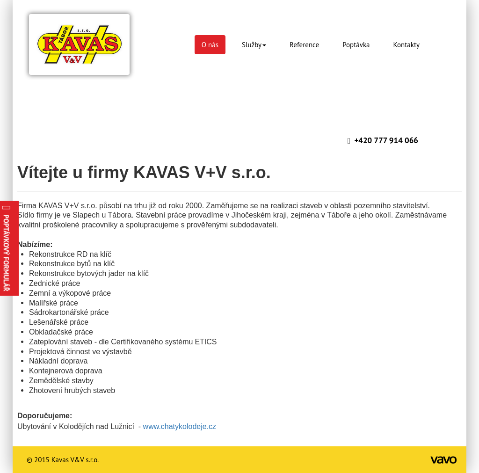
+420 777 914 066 (386, 140)
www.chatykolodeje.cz (180, 426)
